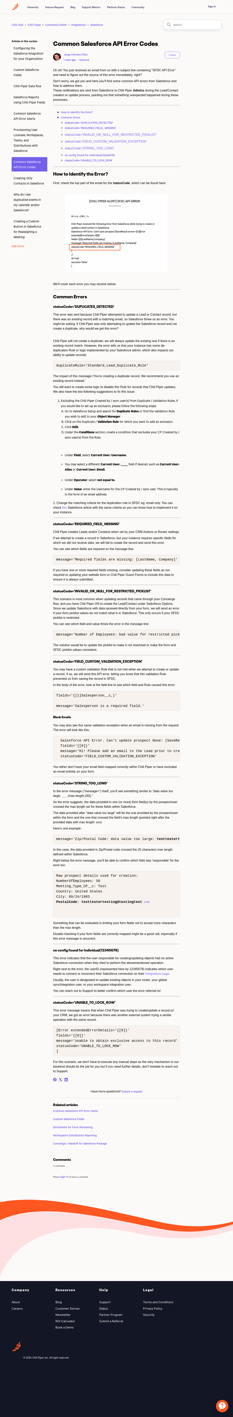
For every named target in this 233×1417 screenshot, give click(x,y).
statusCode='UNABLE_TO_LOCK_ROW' (88, 160)
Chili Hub (17, 25)
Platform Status (116, 7)
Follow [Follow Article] (172, 55)
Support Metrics (91, 7)
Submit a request (132, 1091)
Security (148, 1315)
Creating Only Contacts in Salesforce (29, 180)
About (16, 1302)
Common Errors (70, 117)
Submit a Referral (111, 1321)
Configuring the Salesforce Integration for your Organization (28, 53)
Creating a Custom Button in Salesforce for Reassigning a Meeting (27, 229)
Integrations (78, 25)
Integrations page (156, 973)
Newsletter (63, 1315)
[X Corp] (60, 1079)
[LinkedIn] (66, 1079)
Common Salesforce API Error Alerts (27, 116)
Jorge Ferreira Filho (76, 54)
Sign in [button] (212, 6)
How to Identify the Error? (77, 112)
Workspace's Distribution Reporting (75, 1135)
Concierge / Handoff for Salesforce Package (80, 1143)
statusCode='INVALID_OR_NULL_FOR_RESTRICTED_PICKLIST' (111, 134)
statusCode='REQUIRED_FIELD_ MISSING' (90, 128)
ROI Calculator (65, 1321)
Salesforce (96, 25)
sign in (64, 1177)
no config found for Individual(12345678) (90, 155)
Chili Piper (34, 25)
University (33, 7)
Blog (72, 7)
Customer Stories (67, 1308)
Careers (17, 1308)
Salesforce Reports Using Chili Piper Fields (29, 99)
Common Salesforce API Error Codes (27, 164)
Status (103, 1308)
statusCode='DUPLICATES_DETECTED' (89, 122)
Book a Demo (64, 1327)
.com (145, 902)
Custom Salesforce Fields (26, 72)
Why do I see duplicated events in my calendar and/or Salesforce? (27, 202)
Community (137, 7)
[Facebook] (55, 1079)
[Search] (192, 25)
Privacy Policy (152, 1308)
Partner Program (110, 1315)
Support (104, 1302)
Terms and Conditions (158, 1302)
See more (18, 246)
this (64, 507)
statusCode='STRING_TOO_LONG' (89, 148)
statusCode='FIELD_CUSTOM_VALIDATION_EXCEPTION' (106, 141)
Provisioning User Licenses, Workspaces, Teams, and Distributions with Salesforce (28, 140)
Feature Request (54, 7)
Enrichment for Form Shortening (73, 1127)
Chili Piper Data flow (27, 86)
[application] (222, 1406)
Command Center (56, 25)
